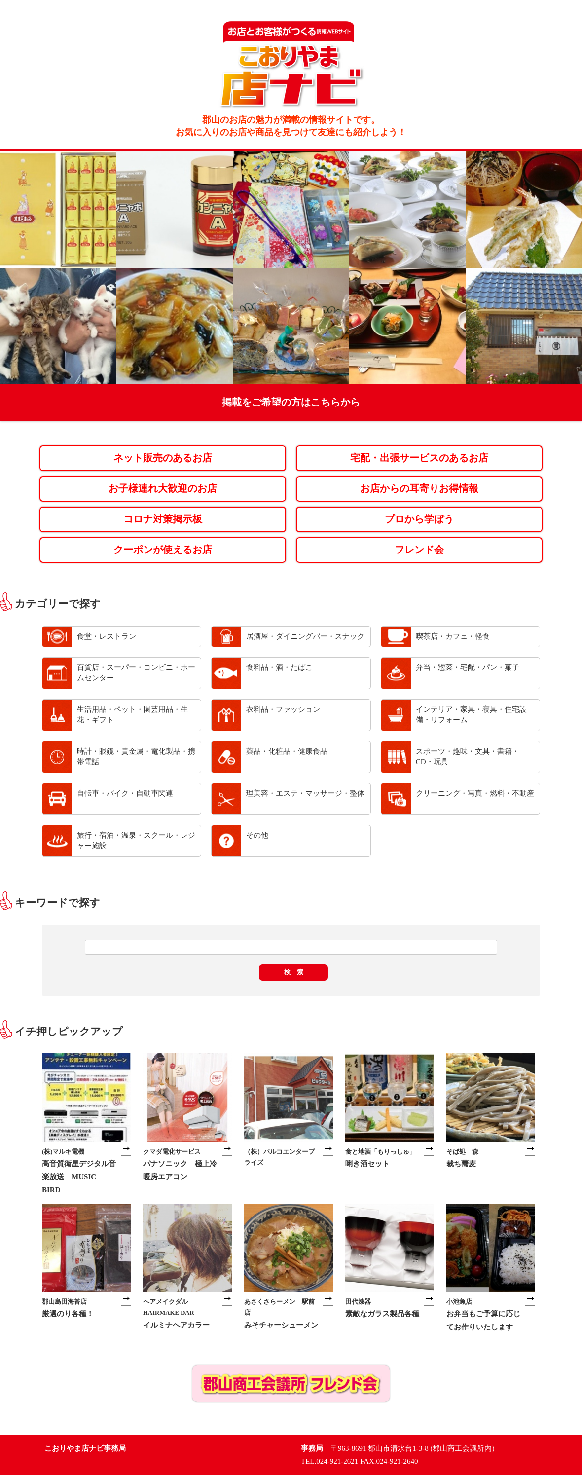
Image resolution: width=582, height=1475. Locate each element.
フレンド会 (419, 550)
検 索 (293, 972)
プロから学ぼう (419, 519)
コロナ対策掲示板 (162, 519)
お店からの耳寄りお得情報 (419, 488)
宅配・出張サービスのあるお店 (419, 458)
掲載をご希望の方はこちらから (291, 402)
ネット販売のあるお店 (162, 458)
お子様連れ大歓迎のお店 (163, 488)
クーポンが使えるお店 (162, 550)
